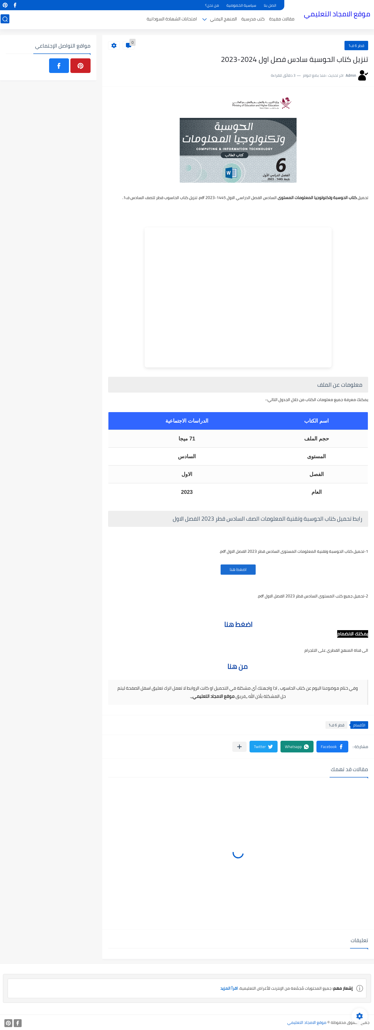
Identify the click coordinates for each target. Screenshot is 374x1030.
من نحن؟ (212, 5)
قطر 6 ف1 (356, 45)
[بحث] (4, 19)
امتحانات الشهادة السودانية (172, 19)
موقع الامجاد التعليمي (337, 14)
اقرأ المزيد (229, 988)
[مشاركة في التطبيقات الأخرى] (239, 747)
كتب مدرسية (253, 19)
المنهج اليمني (224, 19)
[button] (332, 746)
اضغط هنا (238, 569)
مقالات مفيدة (282, 19)
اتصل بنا (270, 5)
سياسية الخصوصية (241, 5)
